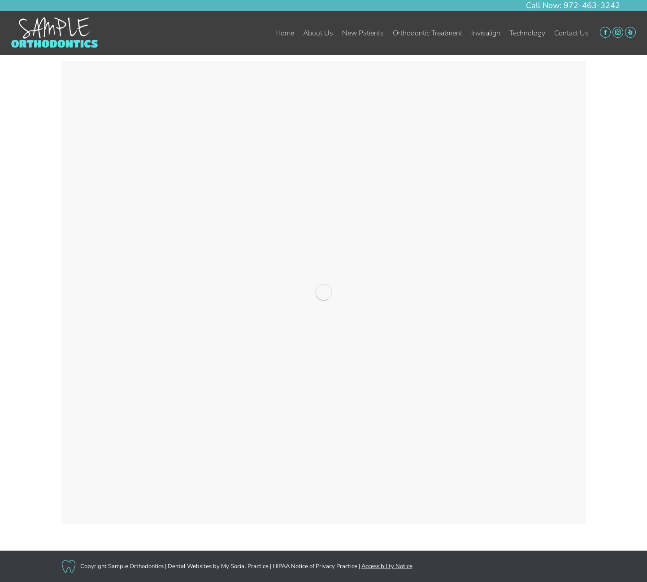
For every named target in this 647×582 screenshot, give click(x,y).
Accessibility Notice (387, 566)
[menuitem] (284, 33)
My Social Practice (244, 566)
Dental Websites (190, 566)
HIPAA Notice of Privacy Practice (315, 566)
